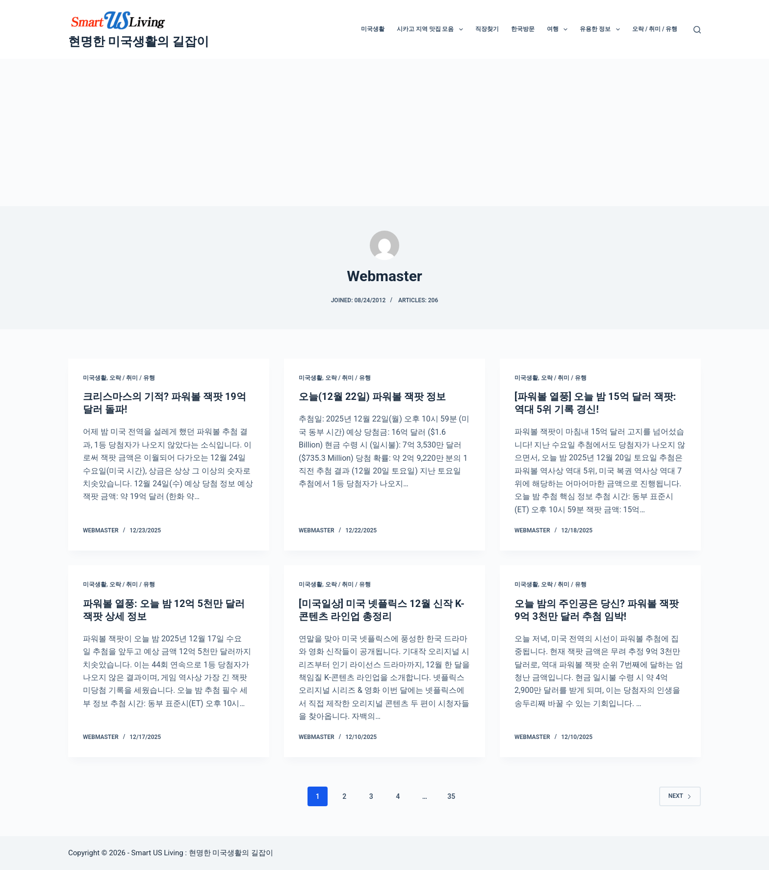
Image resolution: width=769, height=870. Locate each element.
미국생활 (372, 29)
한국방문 (523, 29)
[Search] (697, 29)
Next (680, 795)
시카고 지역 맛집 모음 (432, 29)
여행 (559, 29)
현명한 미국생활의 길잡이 (138, 41)
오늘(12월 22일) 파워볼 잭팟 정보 (372, 396)
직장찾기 (487, 29)
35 (451, 796)
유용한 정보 (601, 29)
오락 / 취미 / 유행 (655, 29)
